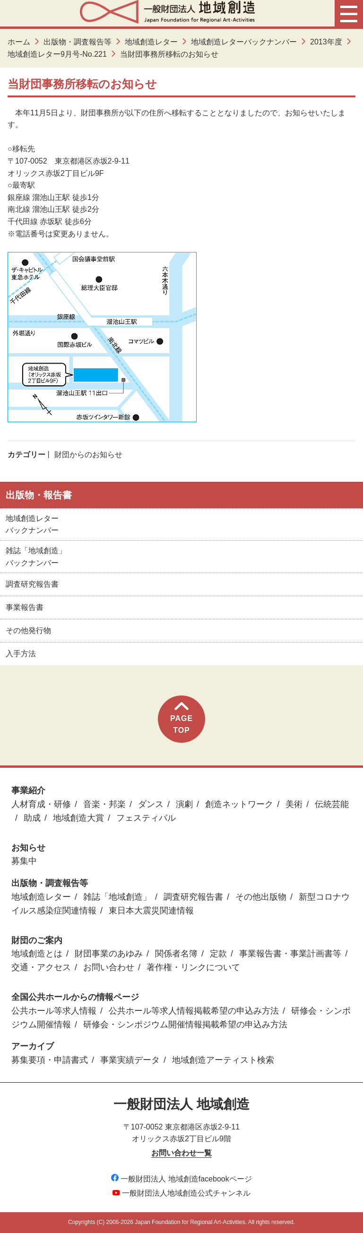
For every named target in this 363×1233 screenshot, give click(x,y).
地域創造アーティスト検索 (223, 1060)
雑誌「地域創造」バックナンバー (36, 557)
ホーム (19, 42)
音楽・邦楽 (104, 804)
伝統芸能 (332, 804)
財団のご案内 (36, 940)
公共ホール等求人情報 (53, 1011)
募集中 (24, 861)
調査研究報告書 (32, 584)
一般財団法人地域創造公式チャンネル (181, 1193)
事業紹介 (28, 790)
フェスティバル (146, 818)
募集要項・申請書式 (49, 1060)
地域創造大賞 (78, 818)
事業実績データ (130, 1060)
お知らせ (28, 847)
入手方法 (21, 654)
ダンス (151, 804)
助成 (32, 818)
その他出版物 (260, 897)
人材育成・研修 (41, 804)
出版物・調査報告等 (77, 42)
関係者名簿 (176, 953)
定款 (218, 953)
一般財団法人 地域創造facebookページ (181, 1179)
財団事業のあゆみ (109, 953)
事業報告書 (24, 607)
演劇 (184, 804)
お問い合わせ (108, 967)
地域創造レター (151, 42)
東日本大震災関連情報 (151, 910)
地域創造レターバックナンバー (244, 42)
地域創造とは (36, 953)
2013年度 (326, 42)
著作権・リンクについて (193, 967)
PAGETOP (181, 718)
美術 (293, 804)
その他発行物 (28, 630)
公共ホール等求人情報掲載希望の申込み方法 (194, 1011)
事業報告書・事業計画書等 (290, 953)
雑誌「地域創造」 (117, 897)
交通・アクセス (41, 967)
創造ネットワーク (239, 804)
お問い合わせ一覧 (181, 1153)
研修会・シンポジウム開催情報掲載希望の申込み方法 (185, 1024)
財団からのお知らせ (88, 455)
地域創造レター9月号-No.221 (57, 54)
